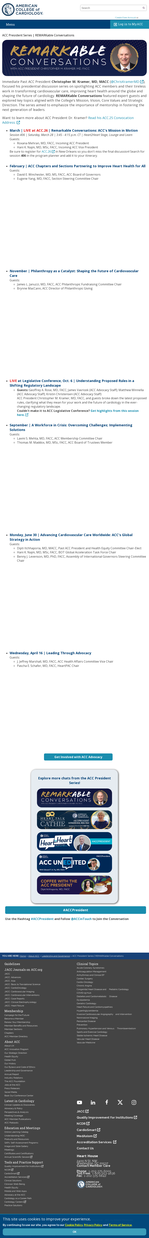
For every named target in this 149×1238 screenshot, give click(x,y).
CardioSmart (10, 1173)
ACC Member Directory (16, 1036)
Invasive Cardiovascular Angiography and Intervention (104, 1014)
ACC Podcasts (11, 1122)
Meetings (9, 1149)
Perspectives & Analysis (16, 1112)
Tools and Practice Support (23, 1162)
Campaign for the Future (16, 1015)
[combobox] (111, 8)
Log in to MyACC (127, 24)
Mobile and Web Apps (15, 1191)
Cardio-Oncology (85, 982)
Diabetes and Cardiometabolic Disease (97, 996)
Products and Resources (16, 1139)
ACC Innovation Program (16, 1049)
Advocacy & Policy (13, 1108)
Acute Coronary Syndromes (90, 968)
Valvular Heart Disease (88, 1039)
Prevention (82, 1024)
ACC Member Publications (17, 1119)
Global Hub (10, 1060)
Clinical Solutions (12, 1180)
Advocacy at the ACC (14, 1194)
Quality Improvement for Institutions (22, 1166)
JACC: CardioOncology (15, 988)
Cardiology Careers (13, 1202)
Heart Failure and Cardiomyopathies (95, 1007)
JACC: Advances (12, 977)
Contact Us (85, 1148)
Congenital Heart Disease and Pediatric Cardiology (103, 989)
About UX (9, 1045)
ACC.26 (46, 151)
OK (74, 1231)
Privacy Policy (93, 1225)
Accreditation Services (15, 1177)
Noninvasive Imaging (87, 1017)
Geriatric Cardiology (86, 1003)
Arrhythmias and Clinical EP (90, 975)
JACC (7, 973)
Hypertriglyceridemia (87, 1010)
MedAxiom (85, 1136)
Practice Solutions (13, 1205)
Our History (10, 1063)
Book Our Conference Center (18, 1095)
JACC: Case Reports (14, 998)
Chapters (8, 1033)
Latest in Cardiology (19, 1101)
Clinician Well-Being (14, 1184)
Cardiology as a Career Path (18, 1198)
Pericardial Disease (86, 1021)
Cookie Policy (74, 1225)
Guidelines (12, 964)
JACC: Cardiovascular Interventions (21, 995)
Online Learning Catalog (16, 1132)
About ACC (33, 956)
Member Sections (13, 1029)
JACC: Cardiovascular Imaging (19, 991)
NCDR (7, 1169)
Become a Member (14, 1018)
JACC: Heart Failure (14, 1005)
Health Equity (11, 1056)
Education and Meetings (22, 1128)
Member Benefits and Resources (21, 1025)
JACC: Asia (9, 980)
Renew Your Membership (17, 1022)
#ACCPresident (42, 919)
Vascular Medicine (86, 1042)
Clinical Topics (87, 964)
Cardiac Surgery (85, 978)
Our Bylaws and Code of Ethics (19, 1067)
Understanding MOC (14, 1135)
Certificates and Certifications (18, 1153)
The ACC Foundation (14, 1081)
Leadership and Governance (56, 956)
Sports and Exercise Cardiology (92, 1032)
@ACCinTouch (81, 919)
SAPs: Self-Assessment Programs (21, 1142)
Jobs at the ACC (12, 1085)
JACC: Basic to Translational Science (22, 984)
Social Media (10, 1092)
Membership (13, 1011)
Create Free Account (125, 17)
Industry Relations (13, 1077)
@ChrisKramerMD (125, 81)
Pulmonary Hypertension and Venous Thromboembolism (106, 1028)
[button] (144, 8)
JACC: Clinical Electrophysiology (20, 1002)
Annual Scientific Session (17, 1157)
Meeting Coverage (13, 1115)
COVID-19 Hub (84, 993)
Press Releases (12, 1088)
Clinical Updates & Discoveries (19, 1105)
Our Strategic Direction (15, 1053)
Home (23, 956)
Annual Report (11, 1074)
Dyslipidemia (83, 1000)
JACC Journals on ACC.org (23, 970)
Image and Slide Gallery (16, 1146)
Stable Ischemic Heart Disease (92, 1035)
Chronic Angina (84, 985)
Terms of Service (120, 1225)
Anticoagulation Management (91, 971)
